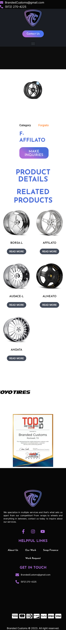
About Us (13, 550)
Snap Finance (50, 550)
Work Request (33, 558)
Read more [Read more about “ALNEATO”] (49, 304)
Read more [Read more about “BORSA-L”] (16, 251)
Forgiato (43, 125)
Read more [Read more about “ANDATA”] (16, 358)
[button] (33, 44)
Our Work (30, 550)
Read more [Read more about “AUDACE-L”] (16, 304)
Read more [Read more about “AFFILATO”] (49, 251)
